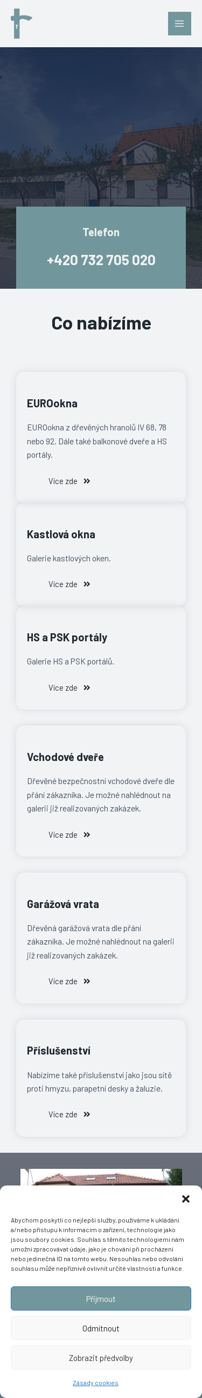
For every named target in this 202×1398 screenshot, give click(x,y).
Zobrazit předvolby (101, 1358)
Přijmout (101, 1299)
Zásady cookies (96, 1382)
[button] (185, 1199)
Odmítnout (101, 1328)
